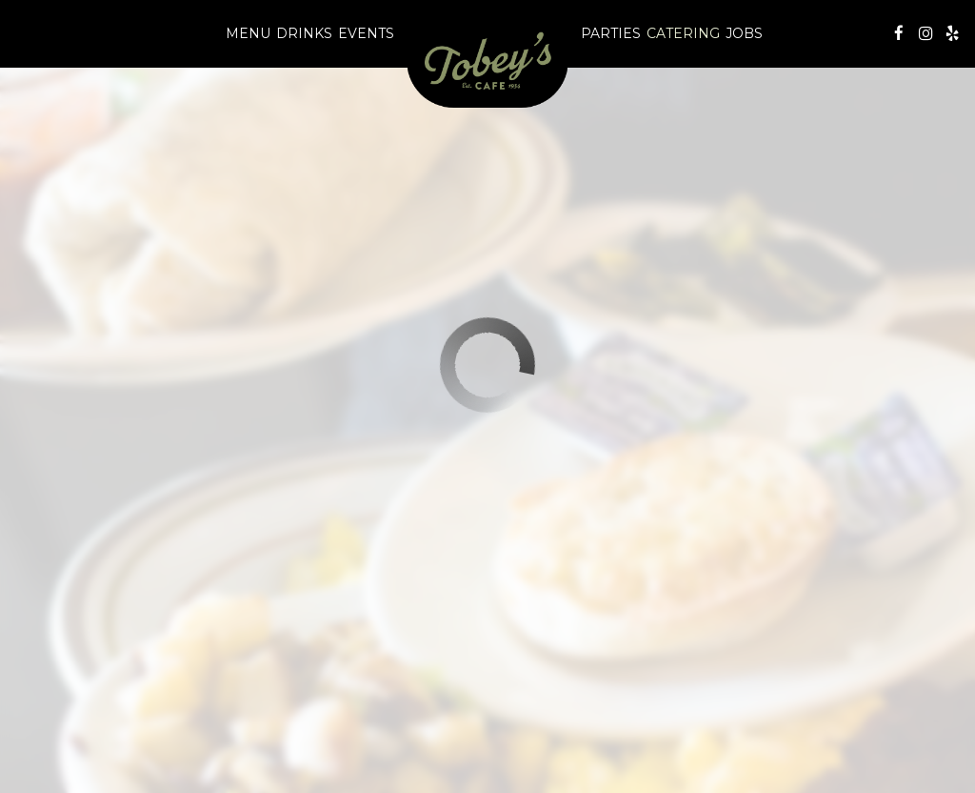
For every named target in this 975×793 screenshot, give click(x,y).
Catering (683, 33)
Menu (248, 33)
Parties (611, 33)
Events (366, 33)
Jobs (744, 33)
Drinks (304, 33)
